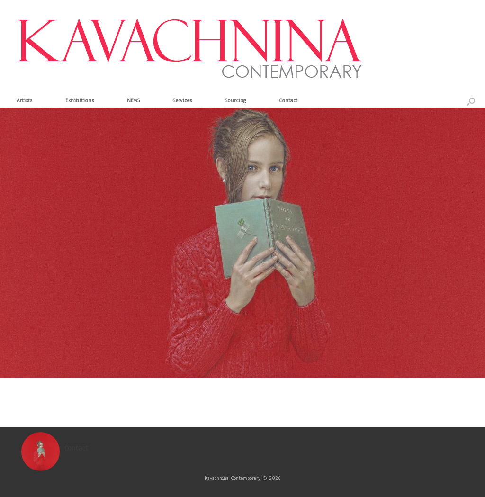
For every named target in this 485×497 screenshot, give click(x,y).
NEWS (133, 100)
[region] (242, 243)
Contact (288, 100)
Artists (24, 100)
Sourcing (235, 100)
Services (182, 100)
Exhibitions (79, 100)
